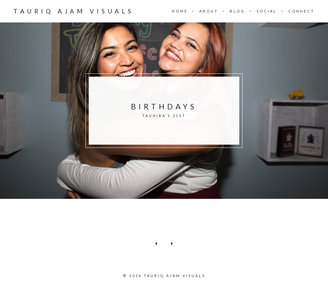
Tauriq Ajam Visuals (73, 11)
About (208, 11)
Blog (237, 11)
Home (180, 11)
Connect (301, 11)
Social (267, 11)
